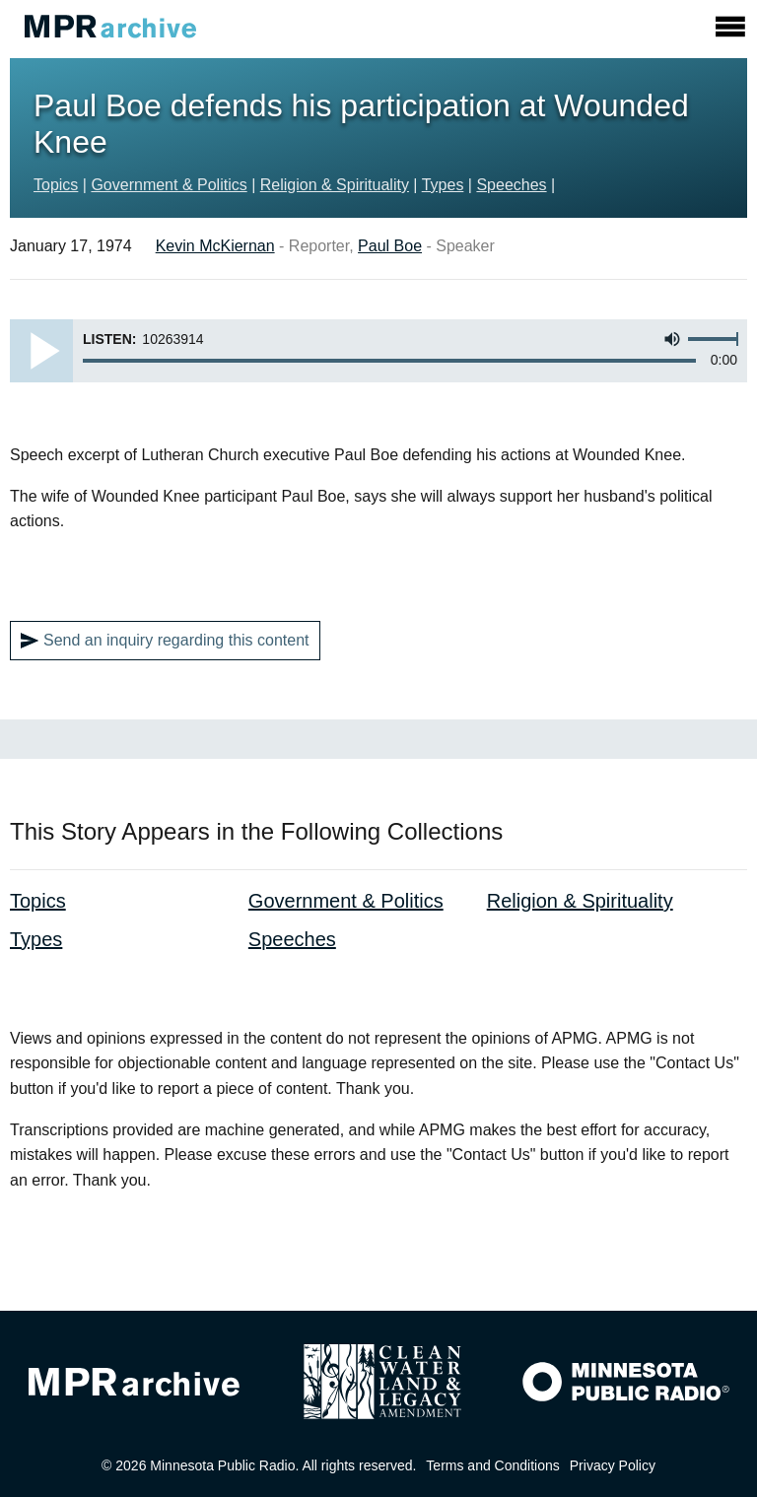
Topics (56, 184)
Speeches (511, 184)
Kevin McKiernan (215, 246)
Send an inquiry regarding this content (165, 640)
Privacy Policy (612, 1465)
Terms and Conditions (492, 1465)
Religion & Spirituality (334, 184)
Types (443, 184)
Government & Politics (168, 184)
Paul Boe (390, 246)
